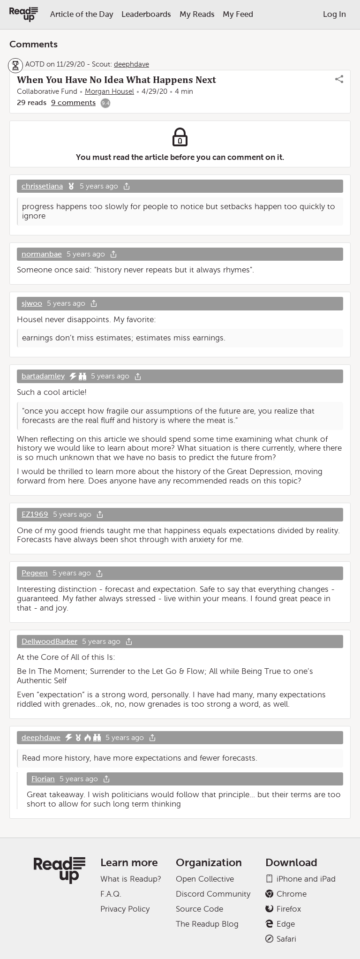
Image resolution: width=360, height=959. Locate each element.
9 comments (73, 102)
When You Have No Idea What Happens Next (116, 79)
